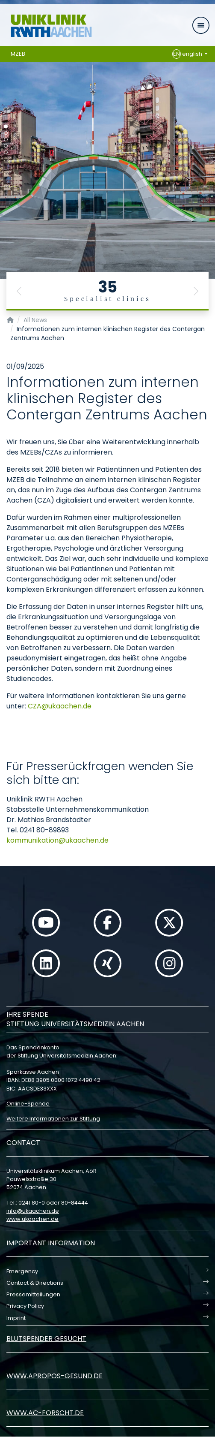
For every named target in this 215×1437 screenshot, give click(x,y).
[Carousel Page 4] (6, 146)
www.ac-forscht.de (45, 1413)
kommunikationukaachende (57, 840)
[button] (19, 291)
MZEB (18, 54)
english (187, 54)
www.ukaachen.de (32, 1219)
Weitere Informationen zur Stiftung (53, 1118)
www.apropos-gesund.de (54, 1376)
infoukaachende (32, 1210)
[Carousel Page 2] (6, 133)
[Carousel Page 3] (6, 140)
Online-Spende (28, 1103)
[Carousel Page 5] (6, 152)
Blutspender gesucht (46, 1339)
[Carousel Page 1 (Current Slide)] (6, 127)
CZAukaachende (59, 706)
